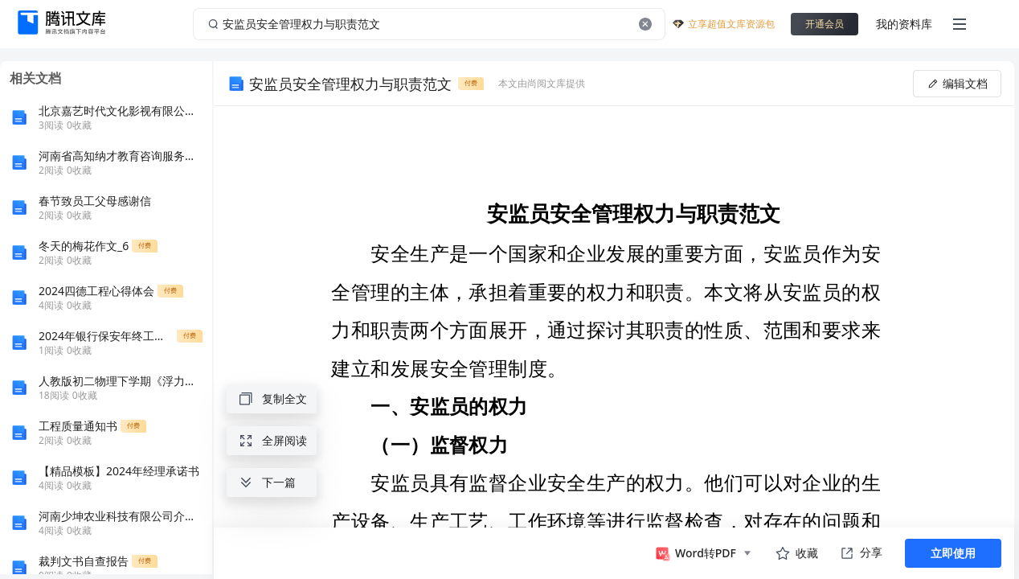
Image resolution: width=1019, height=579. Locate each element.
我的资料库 (904, 23)
